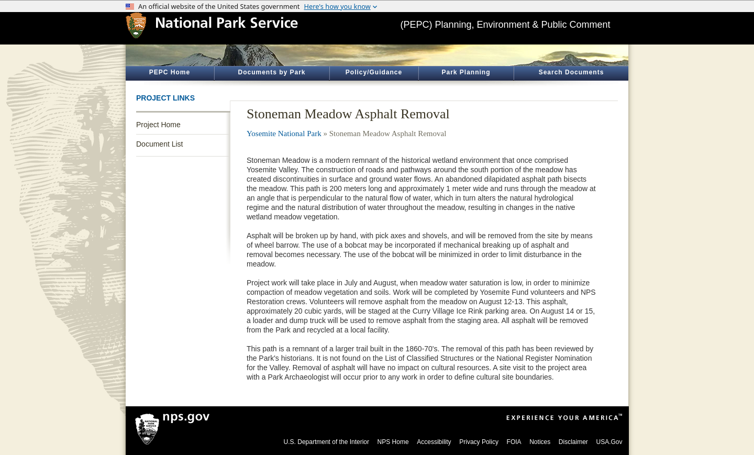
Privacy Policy (478, 442)
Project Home (158, 124)
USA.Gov (609, 442)
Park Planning (465, 72)
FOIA (514, 442)
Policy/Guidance (374, 72)
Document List (159, 144)
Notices (539, 442)
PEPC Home (169, 72)
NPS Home (393, 442)
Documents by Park (271, 72)
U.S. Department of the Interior (326, 442)
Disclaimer (573, 442)
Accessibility (434, 442)
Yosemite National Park (284, 133)
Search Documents (571, 72)
